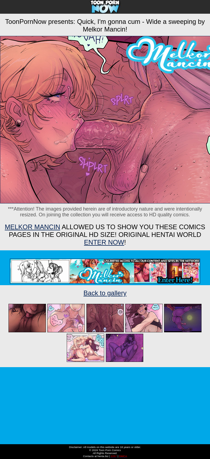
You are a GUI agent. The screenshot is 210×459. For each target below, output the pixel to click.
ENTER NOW (104, 242)
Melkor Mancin (32, 227)
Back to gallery (104, 293)
